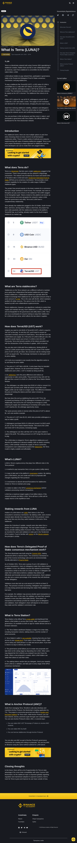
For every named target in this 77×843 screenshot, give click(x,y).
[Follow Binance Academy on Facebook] (19, 827)
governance (34, 473)
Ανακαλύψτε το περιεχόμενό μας (38, 796)
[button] (73, 3)
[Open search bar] (69, 3)
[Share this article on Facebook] (63, 15)
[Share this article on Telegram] (68, 15)
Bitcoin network (43, 534)
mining (31, 534)
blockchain (15, 171)
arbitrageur (12, 375)
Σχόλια (34, 821)
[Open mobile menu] (73, 3)
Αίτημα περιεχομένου (38, 818)
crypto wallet (30, 619)
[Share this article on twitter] (58, 15)
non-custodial (26, 638)
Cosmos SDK (36, 553)
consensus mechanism (33, 488)
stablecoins (37, 171)
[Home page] (7, 3)
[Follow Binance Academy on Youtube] (27, 827)
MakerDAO (38, 447)
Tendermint (32, 178)
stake (26, 512)
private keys (19, 640)
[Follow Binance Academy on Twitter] (21, 827)
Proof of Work (23, 560)
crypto (18, 299)
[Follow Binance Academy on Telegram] (24, 827)
